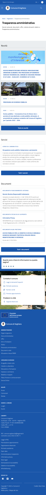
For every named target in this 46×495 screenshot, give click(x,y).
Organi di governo (6, 333)
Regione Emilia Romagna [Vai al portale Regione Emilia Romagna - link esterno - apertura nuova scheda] (8, 2)
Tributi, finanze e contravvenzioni (11, 377)
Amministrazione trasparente (10, 454)
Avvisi (4, 110)
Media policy (4, 490)
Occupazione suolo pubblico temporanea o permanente (20, 150)
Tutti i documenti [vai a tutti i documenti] (23, 249)
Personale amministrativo (8, 347)
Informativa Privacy (9, 218)
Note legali (4, 460)
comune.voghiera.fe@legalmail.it (14, 433)
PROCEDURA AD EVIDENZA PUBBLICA (15, 102)
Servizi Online (5, 380)
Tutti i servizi (23, 173)
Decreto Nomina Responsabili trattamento (16, 194)
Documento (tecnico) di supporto (15, 214)
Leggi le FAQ (5, 440)
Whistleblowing (5, 468)
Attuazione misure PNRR (8, 353)
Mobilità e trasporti (6, 375)
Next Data (42, 486)
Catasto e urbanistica (10, 146)
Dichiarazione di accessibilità (9, 463)
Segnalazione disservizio (8, 445)
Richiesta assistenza (7, 448)
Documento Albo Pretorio (12, 229)
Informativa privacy (7, 457)
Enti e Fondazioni (6, 342)
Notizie (5, 67)
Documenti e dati (6, 350)
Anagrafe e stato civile (7, 363)
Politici (3, 345)
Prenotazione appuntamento (9, 442)
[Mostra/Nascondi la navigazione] (2, 8)
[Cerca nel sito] (41, 8)
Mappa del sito (13, 490)
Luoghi (3, 406)
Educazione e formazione (8, 369)
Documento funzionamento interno (16, 190)
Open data (4, 451)
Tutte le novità (23, 128)
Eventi (3, 409)
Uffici (2, 339)
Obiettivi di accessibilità (8, 465)
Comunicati (4, 393)
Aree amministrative (7, 336)
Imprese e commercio (7, 372)
